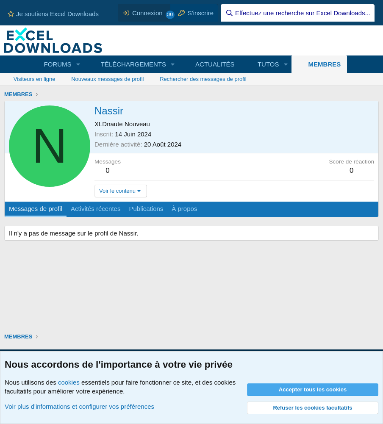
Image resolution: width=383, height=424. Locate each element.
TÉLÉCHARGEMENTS (133, 64)
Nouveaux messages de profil (107, 79)
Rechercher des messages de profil (203, 79)
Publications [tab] (146, 208)
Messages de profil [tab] (35, 208)
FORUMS (58, 64)
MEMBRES (324, 64)
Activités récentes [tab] (96, 208)
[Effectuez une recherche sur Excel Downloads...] (298, 13)
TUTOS (268, 64)
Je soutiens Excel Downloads (53, 13)
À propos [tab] (184, 208)
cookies (69, 382)
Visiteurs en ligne (35, 79)
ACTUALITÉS (215, 64)
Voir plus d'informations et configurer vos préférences (79, 406)
